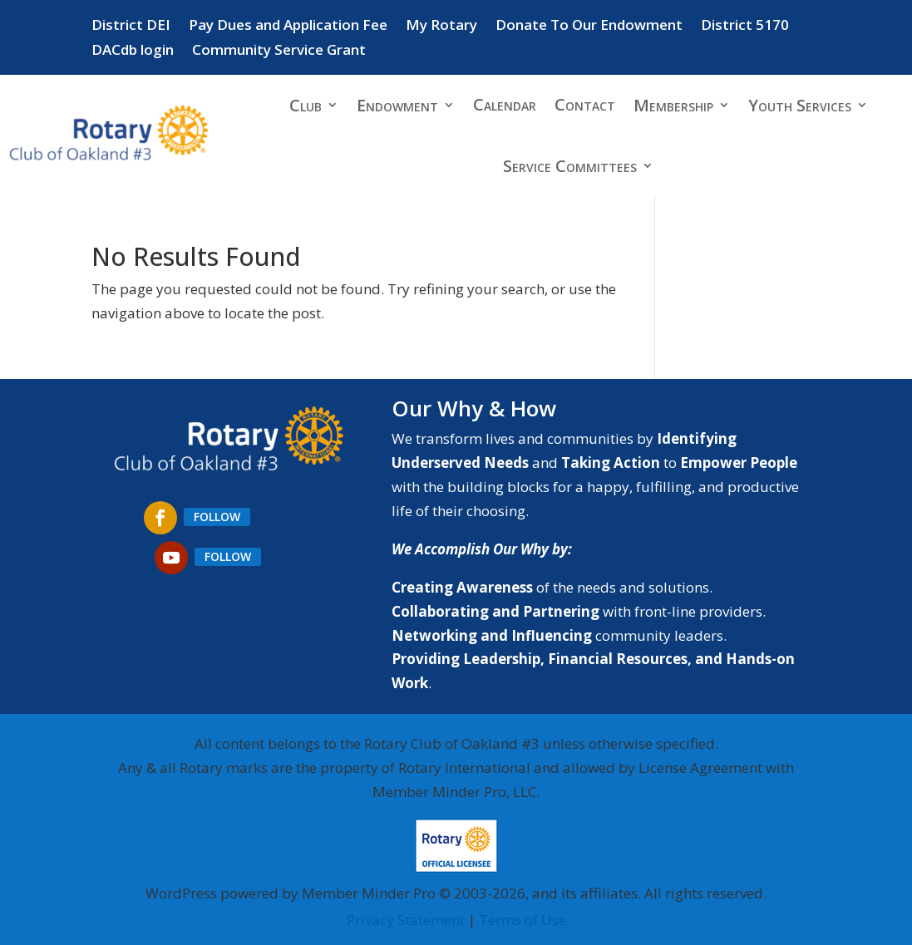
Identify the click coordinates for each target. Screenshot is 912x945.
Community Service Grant (279, 51)
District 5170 (745, 26)
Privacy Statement (406, 919)
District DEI (130, 26)
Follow (217, 516)
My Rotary (441, 26)
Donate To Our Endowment (589, 26)
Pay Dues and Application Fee (288, 26)
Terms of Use (522, 919)
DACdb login (132, 51)
